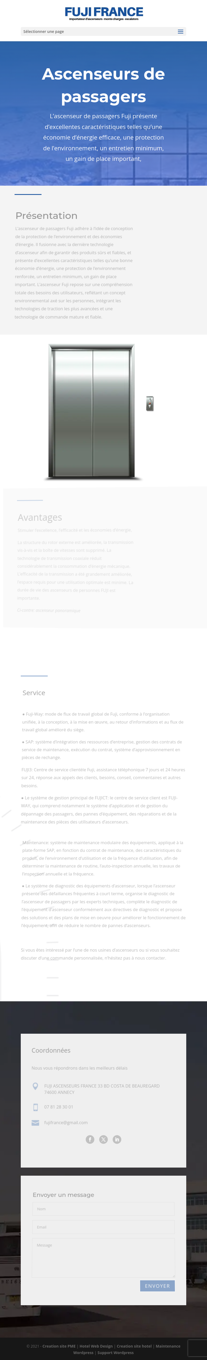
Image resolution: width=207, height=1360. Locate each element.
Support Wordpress (116, 1352)
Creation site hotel (134, 1346)
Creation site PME (59, 1346)
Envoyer (157, 1286)
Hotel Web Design (97, 1346)
